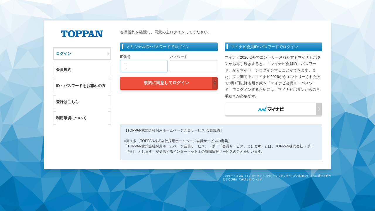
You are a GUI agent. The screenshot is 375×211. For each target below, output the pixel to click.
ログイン (63, 53)
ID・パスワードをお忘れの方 (80, 86)
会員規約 (63, 69)
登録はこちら (67, 102)
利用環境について (71, 118)
